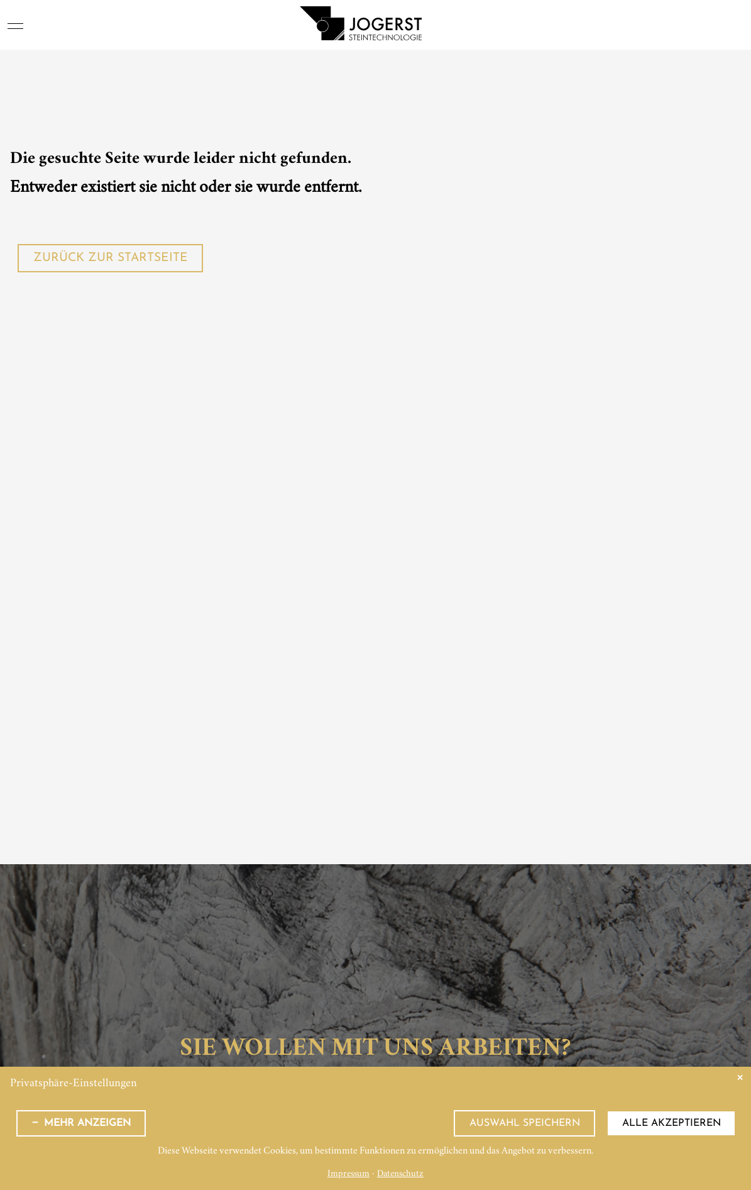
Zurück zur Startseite (110, 258)
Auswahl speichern (524, 1123)
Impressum (348, 1175)
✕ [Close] (740, 1077)
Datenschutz (400, 1175)
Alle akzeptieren (671, 1123)
